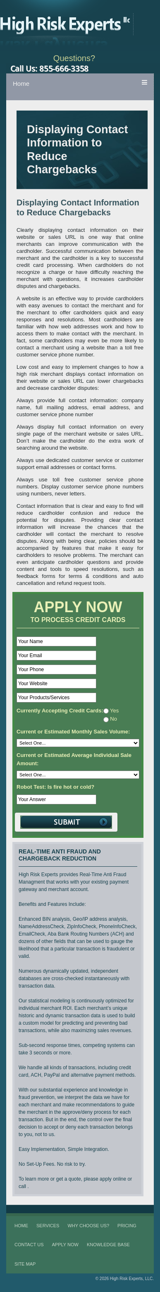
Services (47, 1225)
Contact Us (29, 1244)
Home (21, 83)
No (110, 719)
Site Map (25, 1263)
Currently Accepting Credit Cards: (60, 710)
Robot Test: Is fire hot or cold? (55, 787)
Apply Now (65, 1244)
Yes (111, 710)
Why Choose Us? (88, 1225)
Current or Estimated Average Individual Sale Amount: (74, 759)
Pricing (126, 1225)
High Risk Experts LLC (72, 24)
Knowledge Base (108, 1244)
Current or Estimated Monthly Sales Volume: (73, 732)
